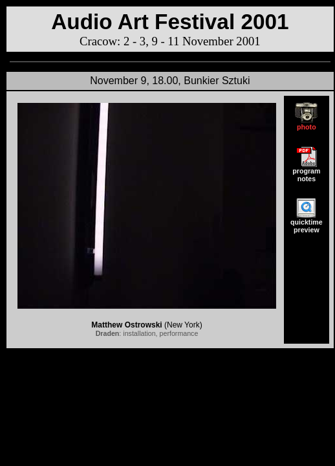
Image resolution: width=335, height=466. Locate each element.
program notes (306, 172)
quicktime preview (306, 223)
